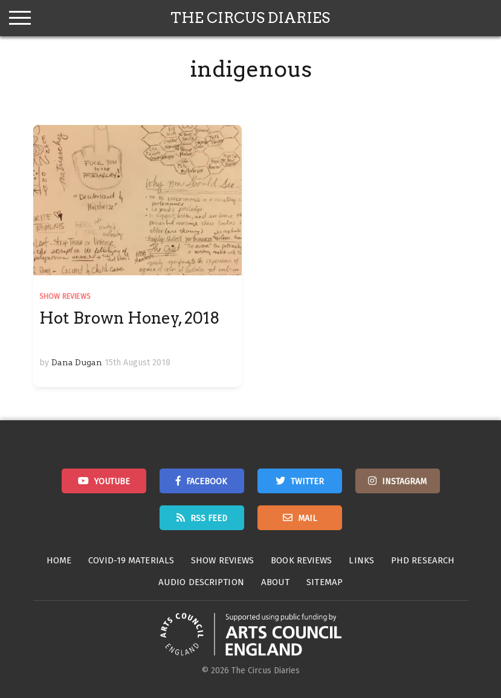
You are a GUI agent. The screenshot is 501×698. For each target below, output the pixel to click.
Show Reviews (65, 296)
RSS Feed (208, 518)
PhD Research (422, 560)
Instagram (404, 481)
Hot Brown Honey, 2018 (129, 318)
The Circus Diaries (250, 18)
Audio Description (201, 582)
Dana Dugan (76, 362)
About (275, 582)
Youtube (112, 481)
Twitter (307, 481)
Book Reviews (301, 560)
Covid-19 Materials (131, 560)
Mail (307, 518)
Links (361, 560)
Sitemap (324, 582)
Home (59, 560)
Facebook (206, 481)
